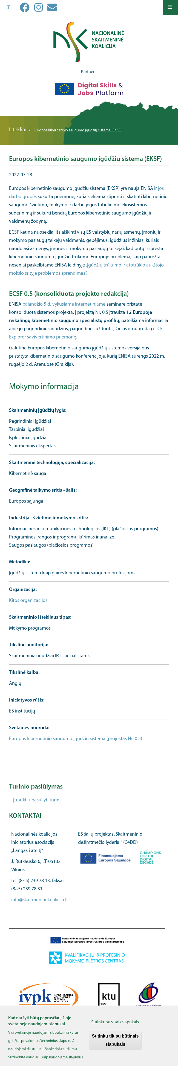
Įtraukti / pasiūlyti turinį (37, 800)
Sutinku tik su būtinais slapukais (115, 1043)
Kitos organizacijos (28, 600)
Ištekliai (18, 130)
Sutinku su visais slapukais (115, 1026)
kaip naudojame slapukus (62, 1061)
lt (7, 7)
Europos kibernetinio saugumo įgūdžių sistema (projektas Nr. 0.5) (75, 738)
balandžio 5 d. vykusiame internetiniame (63, 304)
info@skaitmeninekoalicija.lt (39, 900)
